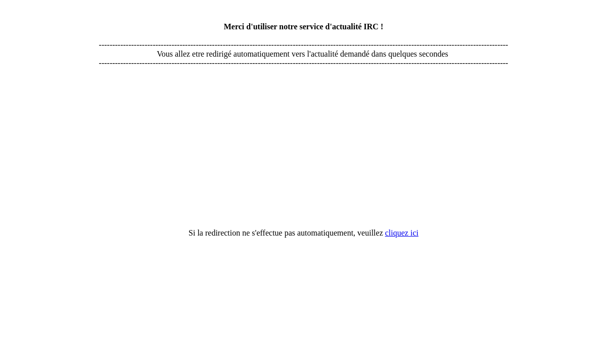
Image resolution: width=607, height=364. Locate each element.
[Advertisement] (304, 99)
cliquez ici (401, 233)
